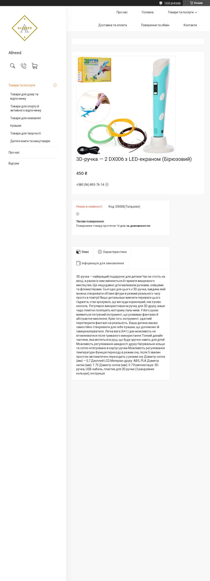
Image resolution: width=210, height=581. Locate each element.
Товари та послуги (22, 85)
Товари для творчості (25, 133)
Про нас (14, 152)
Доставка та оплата (112, 25)
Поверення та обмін (155, 25)
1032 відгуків (172, 3)
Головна (147, 12)
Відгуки (14, 163)
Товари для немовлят (25, 118)
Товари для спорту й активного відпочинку (25, 108)
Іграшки (15, 125)
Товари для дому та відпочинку (24, 96)
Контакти (190, 25)
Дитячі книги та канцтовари (30, 141)
